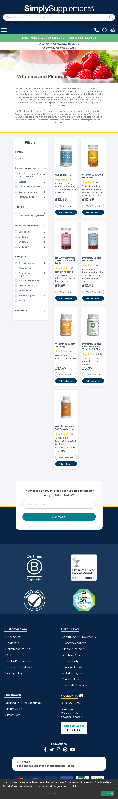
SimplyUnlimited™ (73, 648)
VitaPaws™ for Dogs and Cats (23, 702)
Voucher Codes (71, 679)
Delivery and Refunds (18, 648)
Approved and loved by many (59, 46)
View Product (66, 206)
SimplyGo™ (12, 714)
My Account (12, 636)
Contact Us (12, 642)
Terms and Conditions (19, 667)
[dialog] (59, 789)
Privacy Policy (14, 673)
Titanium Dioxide (72, 667)
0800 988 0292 (70, 703)
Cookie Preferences (18, 661)
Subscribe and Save (74, 642)
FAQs (8, 655)
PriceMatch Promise (74, 685)
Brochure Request (73, 655)
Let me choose (51, 793)
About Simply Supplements (79, 636)
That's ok (107, 793)
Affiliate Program (72, 673)
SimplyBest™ (13, 708)
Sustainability (70, 661)
